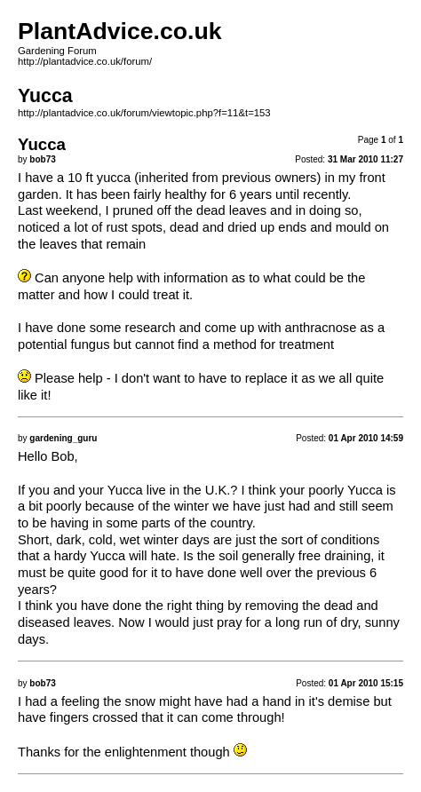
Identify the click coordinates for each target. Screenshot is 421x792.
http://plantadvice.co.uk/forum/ (85, 61)
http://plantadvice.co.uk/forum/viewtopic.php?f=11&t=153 (144, 112)
